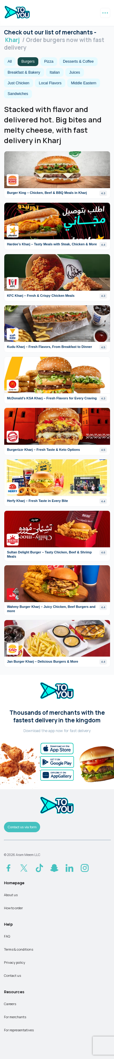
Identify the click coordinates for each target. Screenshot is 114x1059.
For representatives (19, 1030)
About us (11, 894)
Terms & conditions (18, 949)
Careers (10, 1003)
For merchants (15, 1017)
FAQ (7, 936)
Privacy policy (14, 962)
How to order (13, 908)
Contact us (12, 975)
